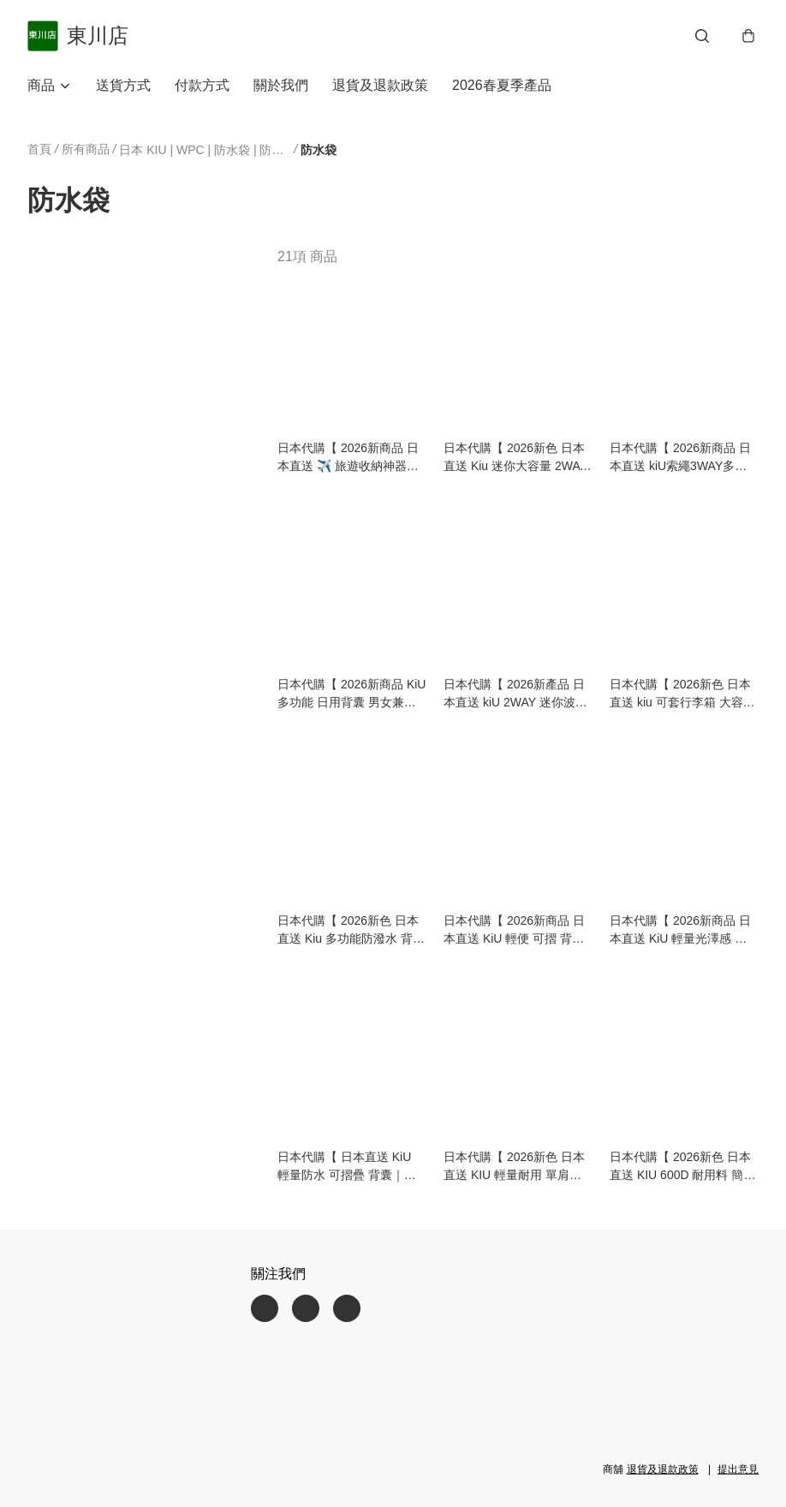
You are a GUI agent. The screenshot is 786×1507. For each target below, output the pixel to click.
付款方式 (202, 85)
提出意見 (738, 1469)
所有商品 (86, 149)
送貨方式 (123, 85)
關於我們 (280, 85)
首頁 (39, 149)
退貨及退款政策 (380, 85)
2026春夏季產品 (501, 85)
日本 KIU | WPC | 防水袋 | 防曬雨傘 (204, 150)
